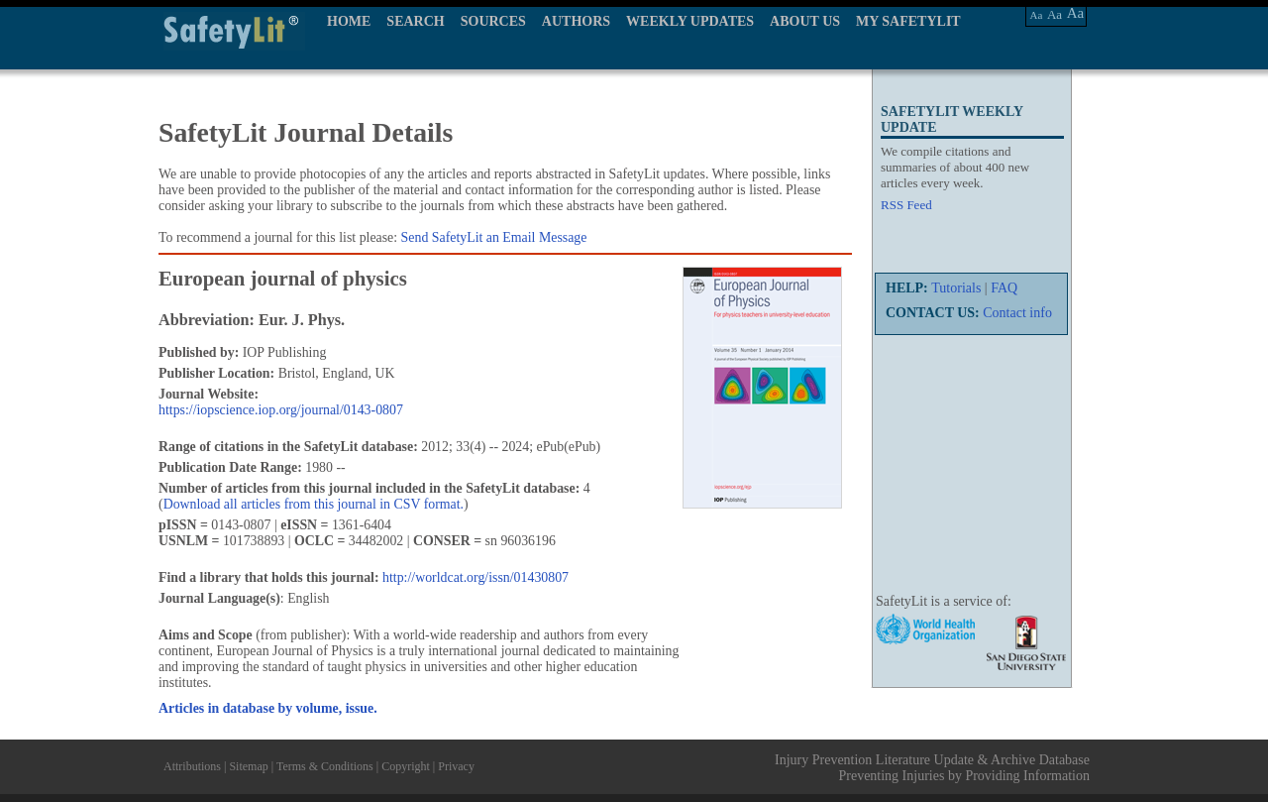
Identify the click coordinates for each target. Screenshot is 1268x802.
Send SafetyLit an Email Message (494, 237)
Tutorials (956, 288)
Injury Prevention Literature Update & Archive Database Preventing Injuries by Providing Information (932, 767)
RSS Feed (906, 204)
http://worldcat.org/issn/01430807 (475, 577)
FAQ (1004, 288)
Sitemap (248, 766)
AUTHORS (576, 21)
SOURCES (493, 21)
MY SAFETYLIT (908, 21)
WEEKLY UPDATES (690, 21)
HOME (348, 21)
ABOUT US (805, 21)
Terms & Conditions (324, 766)
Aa (1036, 15)
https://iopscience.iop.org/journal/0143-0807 (280, 409)
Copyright (405, 766)
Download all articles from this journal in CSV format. (313, 504)
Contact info (1017, 312)
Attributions (192, 766)
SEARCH (415, 21)
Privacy (456, 766)
